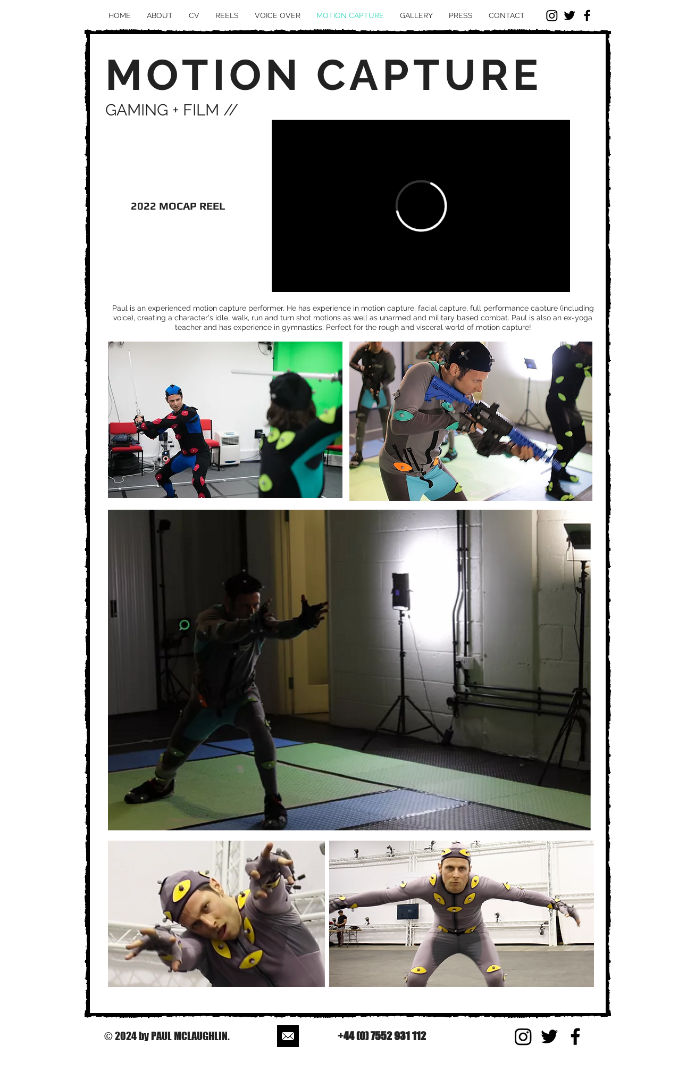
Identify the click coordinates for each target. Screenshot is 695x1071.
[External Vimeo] (421, 206)
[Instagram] (552, 15)
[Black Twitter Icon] (569, 15)
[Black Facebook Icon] (587, 15)
